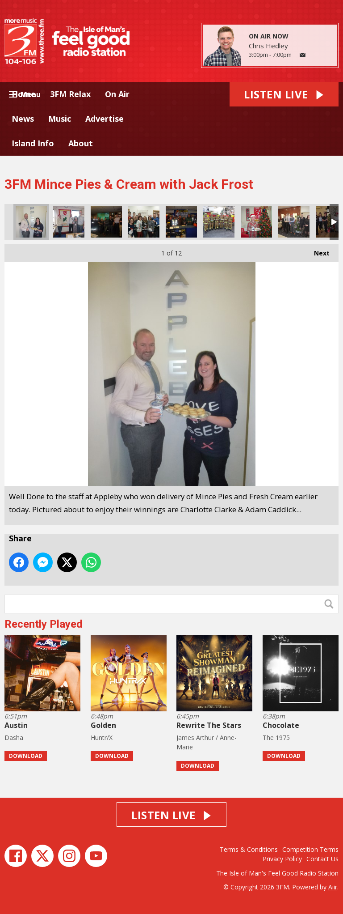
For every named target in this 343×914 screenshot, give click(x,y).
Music (59, 118)
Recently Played (43, 624)
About (80, 143)
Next (317, 250)
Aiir (332, 887)
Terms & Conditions (249, 849)
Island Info (33, 143)
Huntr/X (102, 737)
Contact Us (322, 858)
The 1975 (276, 737)
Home (24, 94)
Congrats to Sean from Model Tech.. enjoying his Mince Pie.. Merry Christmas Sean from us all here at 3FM (256, 222)
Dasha (13, 737)
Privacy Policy (282, 858)
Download (25, 756)
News (23, 118)
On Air (117, 94)
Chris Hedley (268, 46)
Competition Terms (310, 849)
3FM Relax (70, 94)
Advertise (104, 118)
